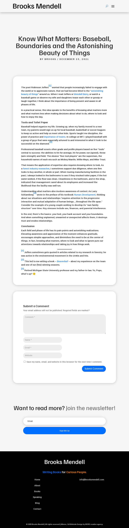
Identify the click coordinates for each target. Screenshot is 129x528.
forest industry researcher (36, 168)
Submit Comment (94, 368)
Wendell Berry (81, 94)
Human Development (84, 194)
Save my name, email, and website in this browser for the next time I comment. (64, 362)
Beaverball (62, 261)
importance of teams (54, 137)
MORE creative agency (94, 524)
